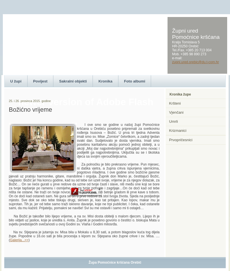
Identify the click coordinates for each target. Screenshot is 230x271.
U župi (16, 81)
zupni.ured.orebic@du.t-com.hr (195, 62)
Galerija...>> (19, 240)
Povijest (40, 81)
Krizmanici (178, 130)
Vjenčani (176, 112)
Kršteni (175, 103)
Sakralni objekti (73, 81)
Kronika (105, 81)
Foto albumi (134, 81)
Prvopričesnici (181, 140)
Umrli (173, 121)
